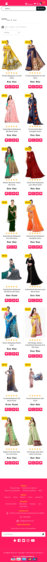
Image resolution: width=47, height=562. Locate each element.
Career (30, 497)
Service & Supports (29, 490)
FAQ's (40, 490)
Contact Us (39, 497)
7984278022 (25, 517)
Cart (39, 504)
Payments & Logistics (29, 488)
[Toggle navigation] (43, 2)
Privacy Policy (15, 488)
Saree (15, 20)
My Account (23, 504)
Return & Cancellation (12, 490)
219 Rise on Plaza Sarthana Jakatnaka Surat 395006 (25, 513)
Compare (33, 504)
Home (8, 20)
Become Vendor (11, 504)
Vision (15, 497)
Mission (22, 497)
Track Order (23, 506)
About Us (8, 497)
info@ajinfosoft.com (25, 521)
